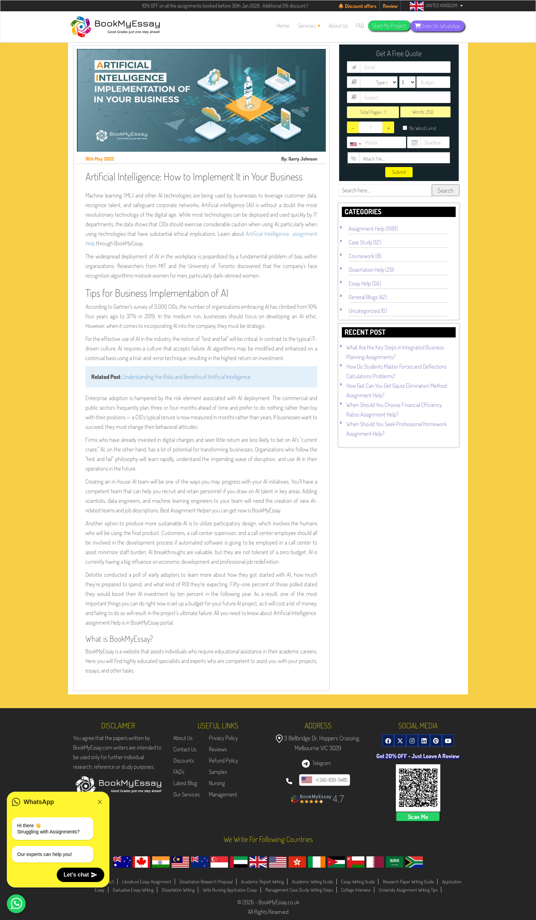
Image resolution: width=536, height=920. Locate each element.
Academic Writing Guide (312, 881)
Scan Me (418, 816)
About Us (182, 737)
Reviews (218, 749)
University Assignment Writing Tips (408, 890)
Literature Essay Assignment (146, 881)
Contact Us (184, 749)
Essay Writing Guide (358, 881)
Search (446, 190)
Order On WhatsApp (437, 25)
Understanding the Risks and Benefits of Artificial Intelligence (187, 376)
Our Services (186, 794)
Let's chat (80, 875)
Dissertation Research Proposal (206, 881)
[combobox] (355, 144)
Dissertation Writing (178, 890)
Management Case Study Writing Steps (299, 890)
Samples (218, 771)
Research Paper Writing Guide (408, 881)
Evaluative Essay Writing (133, 890)
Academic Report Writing (262, 881)
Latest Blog (185, 783)
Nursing (217, 783)
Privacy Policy (223, 737)
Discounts (183, 760)
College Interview (356, 890)
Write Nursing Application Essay (230, 890)
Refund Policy (223, 760)
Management (223, 794)
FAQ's (178, 771)
